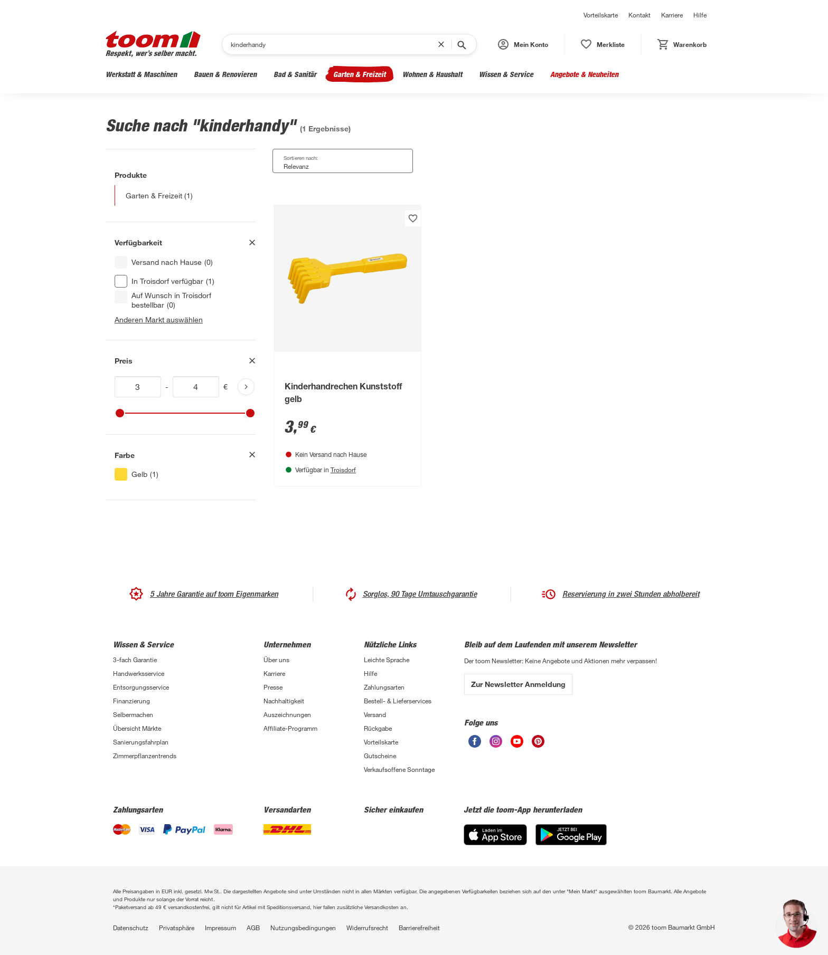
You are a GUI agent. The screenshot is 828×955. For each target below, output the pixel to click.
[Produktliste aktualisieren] (246, 386)
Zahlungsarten (384, 687)
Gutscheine (380, 755)
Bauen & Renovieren (225, 74)
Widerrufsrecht (367, 927)
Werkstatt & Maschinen (141, 74)
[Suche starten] (461, 44)
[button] (523, 44)
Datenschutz (130, 927)
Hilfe (700, 15)
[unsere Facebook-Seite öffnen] (474, 741)
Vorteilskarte (601, 15)
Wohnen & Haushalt (432, 74)
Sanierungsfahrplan (140, 742)
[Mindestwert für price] (138, 386)
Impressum (220, 927)
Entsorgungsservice (141, 687)
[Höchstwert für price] (196, 386)
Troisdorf (343, 469)
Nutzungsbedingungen (303, 927)
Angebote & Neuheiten (584, 74)
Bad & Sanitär (295, 74)
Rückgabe (378, 728)
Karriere (672, 15)
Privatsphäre (176, 927)
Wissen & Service (506, 74)
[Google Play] (571, 834)
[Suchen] (334, 44)
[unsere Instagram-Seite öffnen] (496, 741)
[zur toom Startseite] (153, 44)
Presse (273, 687)
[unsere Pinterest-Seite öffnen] (538, 741)
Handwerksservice (138, 673)
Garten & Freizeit (359, 74)
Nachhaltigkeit (284, 700)
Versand (375, 714)
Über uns (276, 659)
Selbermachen (133, 714)
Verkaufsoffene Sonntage (399, 769)
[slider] (120, 413)
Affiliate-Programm (290, 728)
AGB (253, 927)
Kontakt (639, 15)
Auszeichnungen (287, 714)
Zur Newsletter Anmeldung (518, 684)
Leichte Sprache (386, 659)
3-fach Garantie (135, 659)
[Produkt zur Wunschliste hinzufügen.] (413, 218)
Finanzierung (131, 700)
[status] (603, 44)
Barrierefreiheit (419, 927)
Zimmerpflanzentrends (144, 755)
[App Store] (495, 834)
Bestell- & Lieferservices (397, 700)
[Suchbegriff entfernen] (443, 44)
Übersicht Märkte (137, 728)
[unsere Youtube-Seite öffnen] (517, 741)
